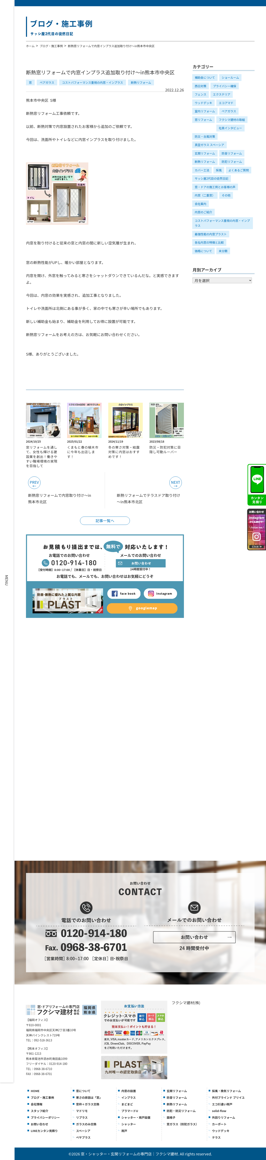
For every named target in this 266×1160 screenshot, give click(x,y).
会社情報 (36, 1104)
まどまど (127, 1104)
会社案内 (200, 204)
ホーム (30, 46)
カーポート (219, 1124)
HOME (35, 1091)
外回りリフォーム (223, 1117)
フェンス (200, 94)
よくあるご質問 (238, 170)
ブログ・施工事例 (51, 46)
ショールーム (230, 77)
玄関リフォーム (205, 153)
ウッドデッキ (203, 103)
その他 (226, 195)
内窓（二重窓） (205, 195)
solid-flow (219, 1111)
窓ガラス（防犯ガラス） (182, 1124)
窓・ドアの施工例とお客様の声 (215, 187)
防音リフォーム (232, 153)
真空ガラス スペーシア (209, 145)
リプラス (82, 1117)
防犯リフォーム (232, 162)
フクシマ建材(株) (186, 1002)
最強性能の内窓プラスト (211, 234)
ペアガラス (47, 82)
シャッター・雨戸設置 (135, 1117)
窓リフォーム (203, 120)
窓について (83, 1091)
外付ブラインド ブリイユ (228, 1097)
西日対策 (200, 86)
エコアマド (226, 103)
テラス (216, 1137)
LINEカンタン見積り (44, 1131)
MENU (7, 580)
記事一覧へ (105, 520)
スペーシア (83, 1131)
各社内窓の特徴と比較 (209, 242)
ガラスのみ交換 (86, 1124)
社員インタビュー (230, 128)
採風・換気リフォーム (226, 1091)
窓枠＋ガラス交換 (87, 1104)
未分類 (223, 251)
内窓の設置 (128, 1091)
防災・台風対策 (205, 136)
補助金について (205, 77)
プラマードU (129, 1111)
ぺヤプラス (83, 1137)
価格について (203, 251)
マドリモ (82, 1111)
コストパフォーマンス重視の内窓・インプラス (92, 82)
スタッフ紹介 (39, 1111)
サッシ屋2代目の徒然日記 (211, 178)
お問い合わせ (39, 1124)
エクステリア (221, 94)
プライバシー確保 (224, 86)
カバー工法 (202, 170)
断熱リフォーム (141, 82)
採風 (219, 170)
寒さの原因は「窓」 (89, 1097)
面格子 (171, 1117)
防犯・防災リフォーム (181, 1111)
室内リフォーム (205, 111)
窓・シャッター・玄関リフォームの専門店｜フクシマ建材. (130, 1153)
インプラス (128, 1097)
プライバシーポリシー (45, 1117)
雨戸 (124, 1131)
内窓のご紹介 (203, 212)
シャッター (128, 1124)
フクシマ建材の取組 (232, 120)
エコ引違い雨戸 (222, 1104)
